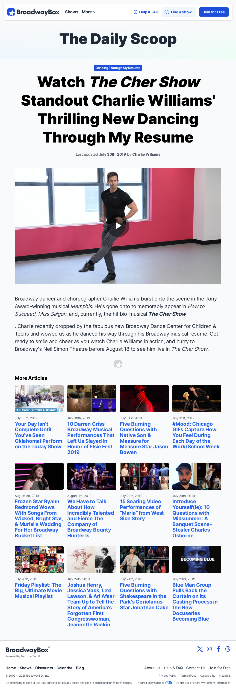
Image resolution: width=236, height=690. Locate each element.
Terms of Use (188, 675)
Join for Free (214, 12)
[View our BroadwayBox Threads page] (227, 649)
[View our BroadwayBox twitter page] (200, 649)
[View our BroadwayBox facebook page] (218, 649)
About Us (152, 668)
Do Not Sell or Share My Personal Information (203, 682)
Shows (71, 11)
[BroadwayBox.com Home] (33, 12)
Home (11, 668)
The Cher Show (167, 314)
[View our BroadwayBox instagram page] (209, 649)
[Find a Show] (178, 12)
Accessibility (207, 675)
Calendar (64, 668)
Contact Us (195, 668)
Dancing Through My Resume (118, 68)
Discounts (44, 668)
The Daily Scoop (118, 39)
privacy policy (70, 682)
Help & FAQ (173, 668)
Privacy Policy (168, 675)
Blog (80, 668)
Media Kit (224, 675)
